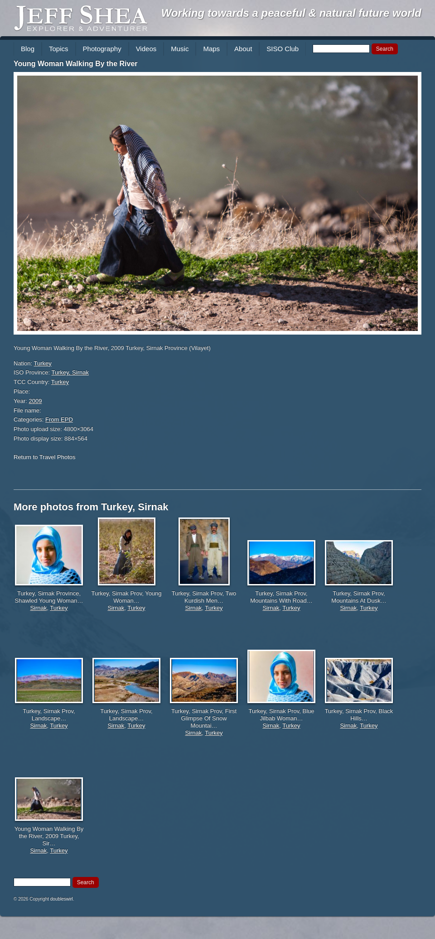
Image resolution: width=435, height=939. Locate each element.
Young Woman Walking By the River (76, 63)
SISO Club (282, 49)
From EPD (59, 419)
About (243, 49)
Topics (58, 49)
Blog (27, 49)
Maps (211, 49)
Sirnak (38, 607)
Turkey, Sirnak (70, 372)
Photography (102, 49)
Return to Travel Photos (45, 457)
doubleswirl (61, 898)
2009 (35, 401)
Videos (146, 49)
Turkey (43, 363)
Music (179, 49)
